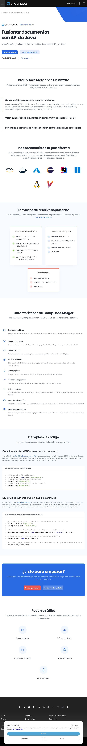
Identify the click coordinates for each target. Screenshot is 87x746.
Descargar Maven (10, 52)
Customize (25, 738)
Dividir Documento (23, 502)
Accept (43, 733)
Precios (4, 719)
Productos (29, 715)
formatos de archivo (43, 217)
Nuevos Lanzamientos (57, 715)
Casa (3, 715)
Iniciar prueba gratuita (29, 52)
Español (72, 3)
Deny (62, 738)
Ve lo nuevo (25, 58)
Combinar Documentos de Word (26, 456)
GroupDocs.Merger (17, 12)
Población (53, 719)
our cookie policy (18, 729)
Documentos (30, 719)
